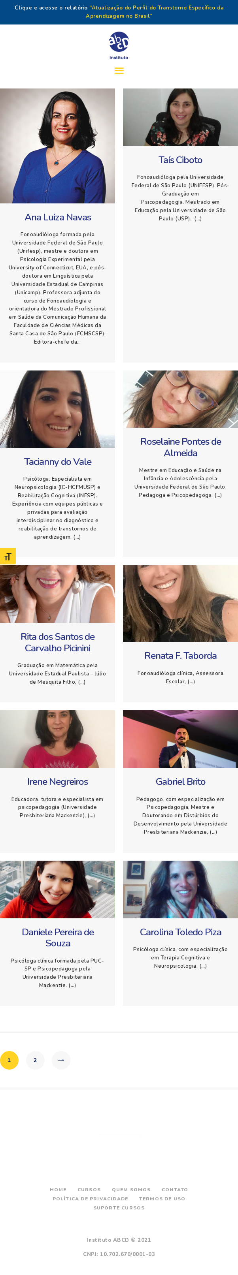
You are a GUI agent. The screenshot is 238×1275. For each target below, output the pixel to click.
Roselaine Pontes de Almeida (180, 447)
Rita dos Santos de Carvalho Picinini (57, 642)
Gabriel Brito (181, 782)
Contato (175, 1190)
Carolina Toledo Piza (180, 932)
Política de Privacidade (90, 1199)
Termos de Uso (162, 1199)
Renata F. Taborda (180, 656)
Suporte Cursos (119, 1208)
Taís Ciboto (180, 160)
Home (58, 1190)
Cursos (89, 1190)
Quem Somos (131, 1190)
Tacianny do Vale (57, 462)
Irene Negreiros (57, 782)
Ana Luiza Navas (58, 217)
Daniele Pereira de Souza (58, 938)
